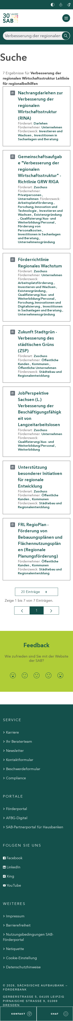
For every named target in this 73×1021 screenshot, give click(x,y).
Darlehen (40, 123)
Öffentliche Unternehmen (37, 368)
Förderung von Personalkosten (29, 228)
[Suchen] (36, 36)
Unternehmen (51, 127)
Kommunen (40, 364)
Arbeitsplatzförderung (35, 203)
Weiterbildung (29, 449)
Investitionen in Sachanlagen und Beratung (38, 137)
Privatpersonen (29, 195)
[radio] (12, 675)
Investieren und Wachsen (36, 287)
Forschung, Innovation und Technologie (37, 209)
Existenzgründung (32, 291)
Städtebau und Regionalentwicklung (40, 373)
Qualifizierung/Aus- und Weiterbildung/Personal (37, 220)
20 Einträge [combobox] (37, 592)
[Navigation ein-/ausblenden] (66, 18)
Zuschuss (40, 187)
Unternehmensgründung (36, 242)
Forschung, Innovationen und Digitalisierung (39, 304)
